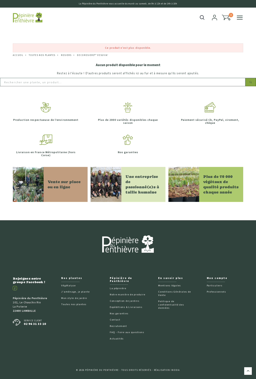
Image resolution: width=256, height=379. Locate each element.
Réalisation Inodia (167, 370)
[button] (226, 17)
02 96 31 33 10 (35, 323)
